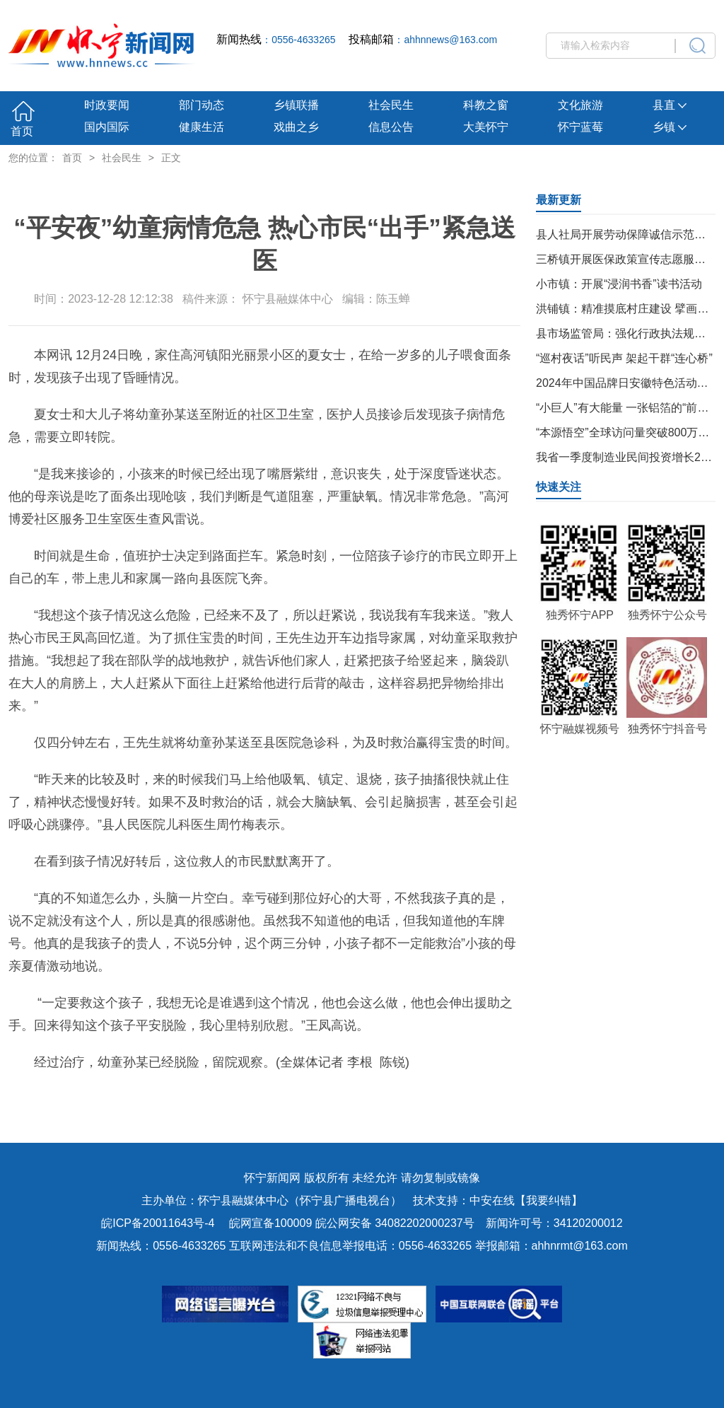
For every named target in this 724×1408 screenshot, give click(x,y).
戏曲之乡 (296, 127)
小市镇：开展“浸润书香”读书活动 (619, 284)
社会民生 (391, 105)
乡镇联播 (296, 105)
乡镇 (670, 127)
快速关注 (558, 487)
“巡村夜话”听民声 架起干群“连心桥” (624, 358)
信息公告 (391, 127)
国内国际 (106, 127)
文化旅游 (580, 105)
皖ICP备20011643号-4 (157, 1223)
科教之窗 (485, 105)
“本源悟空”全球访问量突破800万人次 (628, 432)
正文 (171, 157)
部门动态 (201, 105)
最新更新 (558, 200)
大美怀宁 (485, 127)
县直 (670, 105)
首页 (22, 131)
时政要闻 (106, 105)
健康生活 (201, 127)
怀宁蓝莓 (580, 127)
